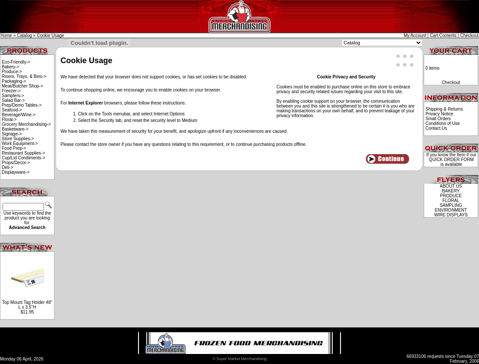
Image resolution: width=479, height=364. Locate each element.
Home (6, 35)
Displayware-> (16, 172)
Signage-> (12, 133)
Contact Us (436, 128)
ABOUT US (451, 186)
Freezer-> (11, 90)
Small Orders (438, 118)
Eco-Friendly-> (16, 62)
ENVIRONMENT (451, 210)
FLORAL (450, 200)
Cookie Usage (50, 35)
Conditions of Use (442, 123)
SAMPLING (451, 205)
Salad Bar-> (13, 100)
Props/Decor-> (16, 162)
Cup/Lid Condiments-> (23, 157)
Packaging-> (14, 81)
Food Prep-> (14, 148)
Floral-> (9, 119)
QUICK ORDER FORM (451, 159)
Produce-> (12, 71)
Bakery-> (10, 66)
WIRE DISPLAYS (451, 214)
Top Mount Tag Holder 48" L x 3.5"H (27, 305)
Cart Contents (443, 35)
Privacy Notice (439, 113)
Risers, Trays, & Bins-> (24, 76)
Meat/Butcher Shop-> (22, 86)
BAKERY (450, 191)
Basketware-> (15, 129)
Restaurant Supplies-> (23, 153)
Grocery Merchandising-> (26, 124)
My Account (415, 35)
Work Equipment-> (20, 143)
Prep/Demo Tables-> (21, 105)
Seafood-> (12, 110)
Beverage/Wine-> (19, 114)
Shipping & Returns (444, 109)
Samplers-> (13, 95)
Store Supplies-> (18, 138)
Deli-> (7, 167)
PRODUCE (451, 195)
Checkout (469, 35)
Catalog (24, 35)
